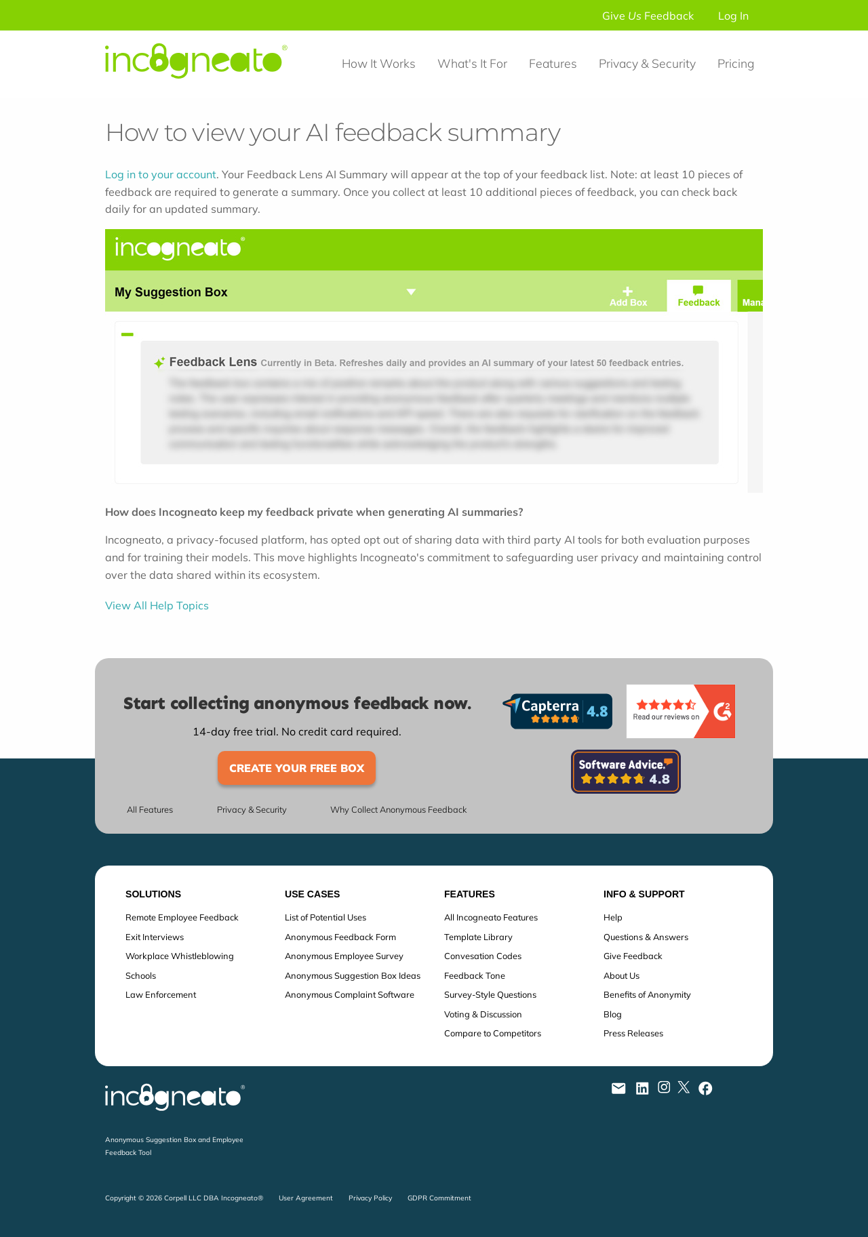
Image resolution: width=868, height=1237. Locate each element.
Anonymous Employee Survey (344, 955)
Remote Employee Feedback (182, 917)
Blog (613, 1014)
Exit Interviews (154, 936)
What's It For (472, 63)
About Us (621, 975)
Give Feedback (648, 15)
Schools (140, 975)
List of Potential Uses (325, 917)
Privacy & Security (647, 63)
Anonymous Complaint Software (349, 994)
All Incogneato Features (491, 917)
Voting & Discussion (483, 1014)
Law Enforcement (160, 994)
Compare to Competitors (492, 1033)
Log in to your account (160, 174)
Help (613, 917)
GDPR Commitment (439, 1198)
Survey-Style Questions (490, 994)
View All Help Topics (157, 605)
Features (553, 63)
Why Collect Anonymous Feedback (398, 809)
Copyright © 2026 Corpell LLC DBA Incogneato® (184, 1198)
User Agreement (306, 1198)
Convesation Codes (482, 955)
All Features (150, 809)
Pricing (735, 63)
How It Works (379, 63)
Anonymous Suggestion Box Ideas (352, 975)
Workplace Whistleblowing (179, 955)
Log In (733, 15)
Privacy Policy (370, 1198)
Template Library (478, 936)
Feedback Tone (474, 975)
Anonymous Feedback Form (340, 936)
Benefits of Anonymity (647, 994)
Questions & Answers (646, 936)
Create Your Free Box (296, 768)
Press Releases (633, 1033)
